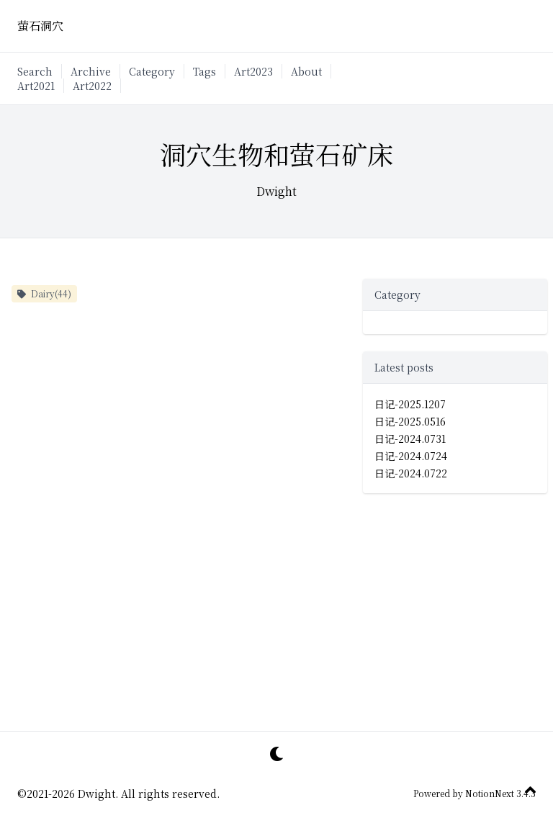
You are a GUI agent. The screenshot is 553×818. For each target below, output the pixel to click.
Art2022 (92, 85)
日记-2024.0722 (410, 473)
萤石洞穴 (40, 25)
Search (35, 71)
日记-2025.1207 (410, 404)
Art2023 (253, 71)
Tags (204, 71)
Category (152, 71)
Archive (91, 71)
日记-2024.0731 (410, 438)
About (306, 71)
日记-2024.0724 (410, 456)
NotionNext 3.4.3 (499, 793)
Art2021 (36, 85)
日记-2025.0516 (410, 421)
